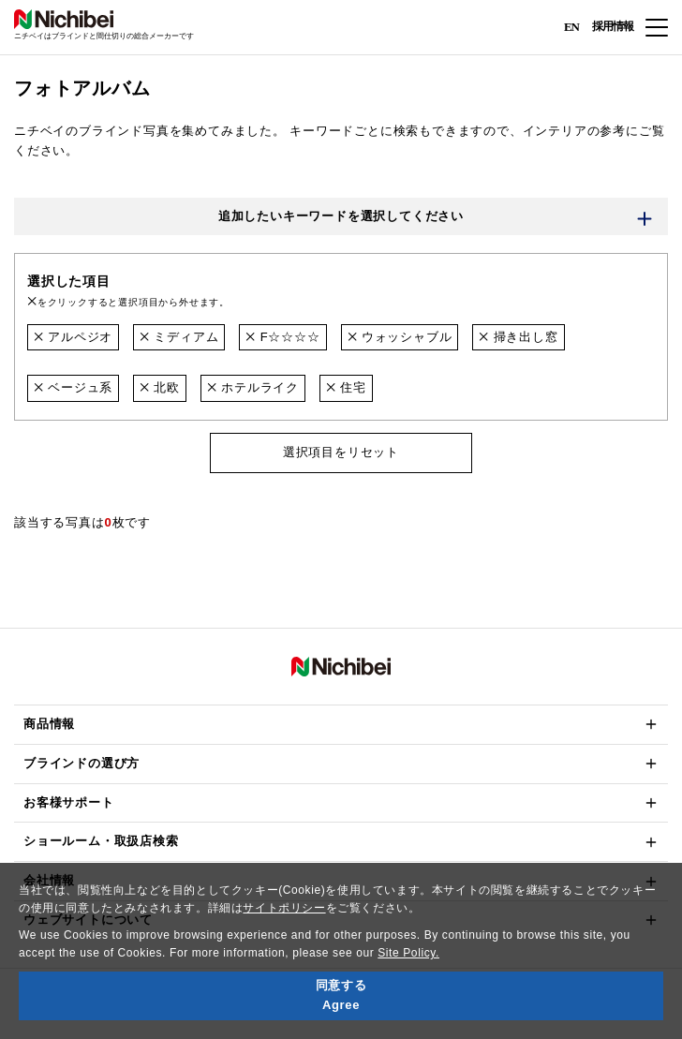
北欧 (160, 387)
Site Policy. (408, 952)
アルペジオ (73, 337)
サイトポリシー (284, 907)
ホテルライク (253, 387)
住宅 (346, 387)
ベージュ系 (73, 387)
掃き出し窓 (518, 337)
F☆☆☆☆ (282, 337)
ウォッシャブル (400, 337)
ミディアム (179, 337)
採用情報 (612, 26)
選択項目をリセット (341, 452)
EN (571, 26)
